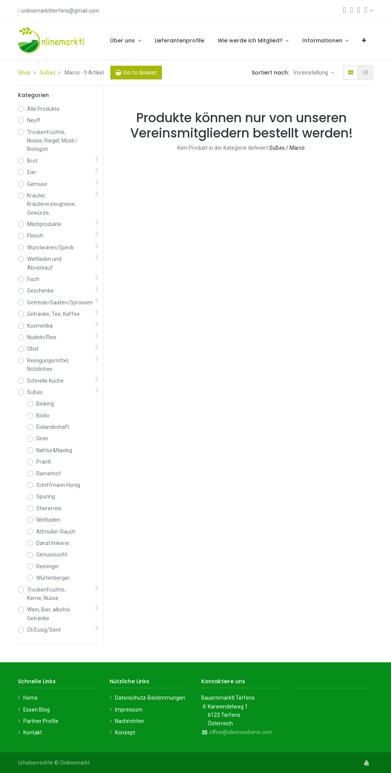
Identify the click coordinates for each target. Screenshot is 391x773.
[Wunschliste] (358, 11)
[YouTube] (366, 763)
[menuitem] (179, 40)
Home (30, 698)
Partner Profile (40, 721)
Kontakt (32, 732)
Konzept (125, 732)
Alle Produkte (43, 109)
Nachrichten (129, 721)
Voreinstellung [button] (311, 73)
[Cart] (136, 72)
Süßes (47, 73)
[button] (364, 40)
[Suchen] (344, 11)
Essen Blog (36, 710)
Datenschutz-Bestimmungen (150, 698)
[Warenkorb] (351, 11)
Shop (24, 73)
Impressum (128, 710)
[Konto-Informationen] (368, 10)
